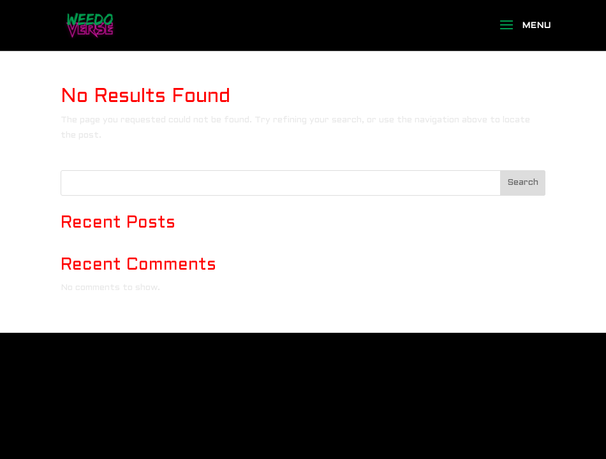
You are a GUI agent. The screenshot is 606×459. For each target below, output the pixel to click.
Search (522, 182)
